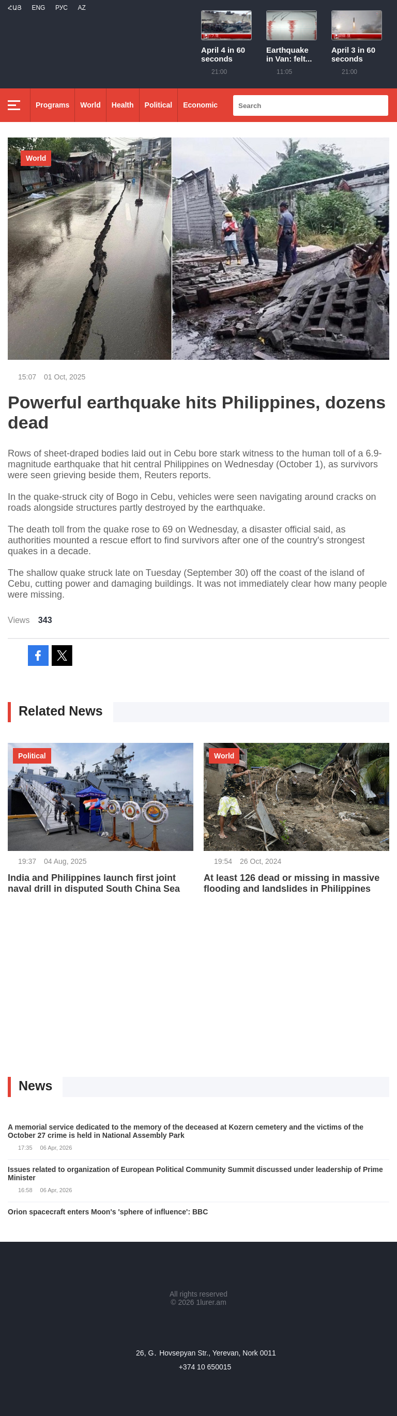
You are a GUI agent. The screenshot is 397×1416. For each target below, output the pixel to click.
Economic (200, 105)
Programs (52, 105)
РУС (61, 7)
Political (159, 105)
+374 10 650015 (205, 1367)
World (90, 105)
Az (81, 7)
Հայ (15, 7)
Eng (38, 7)
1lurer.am (211, 1302)
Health (123, 105)
